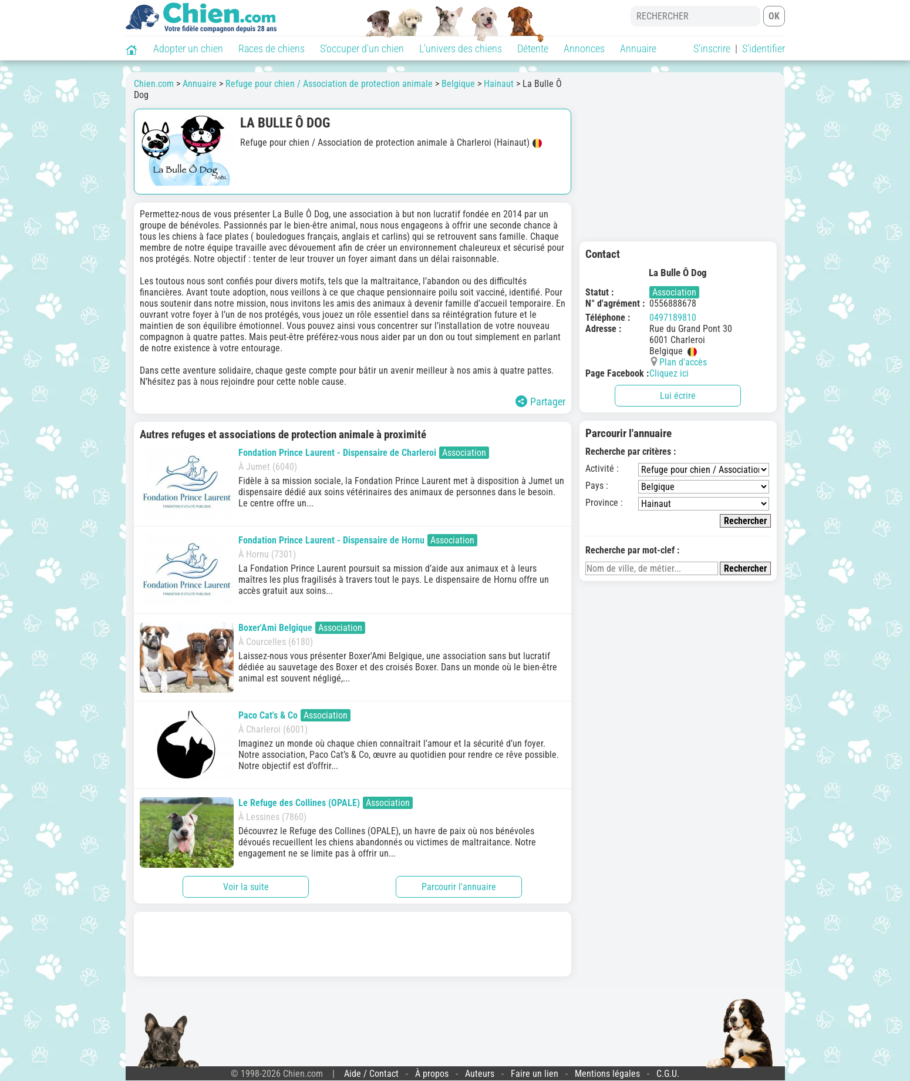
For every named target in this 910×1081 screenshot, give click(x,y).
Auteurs (479, 1073)
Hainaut (499, 83)
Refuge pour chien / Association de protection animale (329, 83)
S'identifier (763, 48)
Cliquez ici (669, 373)
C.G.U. (667, 1073)
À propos (432, 1073)
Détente (532, 48)
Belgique (458, 83)
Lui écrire (678, 395)
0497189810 (672, 317)
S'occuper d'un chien (362, 48)
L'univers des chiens (460, 48)
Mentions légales (607, 1073)
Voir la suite (246, 886)
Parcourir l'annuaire (459, 886)
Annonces (584, 48)
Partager (540, 401)
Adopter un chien (188, 48)
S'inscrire (711, 48)
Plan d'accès (683, 362)
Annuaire (638, 48)
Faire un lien (534, 1073)
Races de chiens (271, 48)
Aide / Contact (371, 1073)
